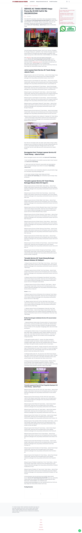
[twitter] (22, 13)
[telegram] (22, 17)
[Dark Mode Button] (67, 1)
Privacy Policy (41, 529)
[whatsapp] (22, 15)
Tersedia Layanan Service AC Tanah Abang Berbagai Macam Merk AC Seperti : (67, 19)
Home (41, 519)
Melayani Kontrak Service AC (42, 1)
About (41, 522)
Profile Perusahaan (53, 1)
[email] (22, 21)
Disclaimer (41, 527)
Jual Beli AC (32, 1)
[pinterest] (22, 19)
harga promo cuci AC (37, 61)
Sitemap (41, 524)
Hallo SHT (29, 57)
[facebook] (22, 11)
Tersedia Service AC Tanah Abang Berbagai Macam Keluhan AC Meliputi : (67, 23)
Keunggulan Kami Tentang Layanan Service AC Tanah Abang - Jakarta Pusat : (66, 15)
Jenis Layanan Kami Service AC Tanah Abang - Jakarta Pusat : (67, 11)
